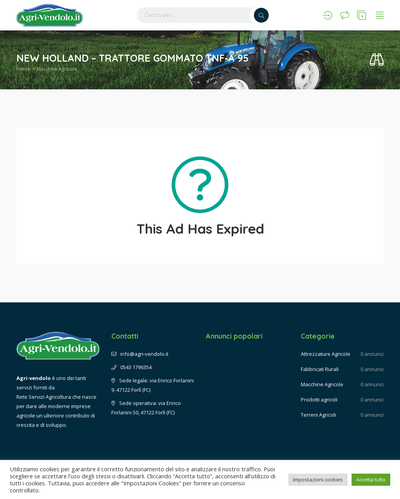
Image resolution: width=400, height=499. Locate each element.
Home (23, 69)
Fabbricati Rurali (320, 369)
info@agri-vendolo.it (139, 353)
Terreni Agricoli (318, 414)
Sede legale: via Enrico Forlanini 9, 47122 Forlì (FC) (152, 385)
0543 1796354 (131, 367)
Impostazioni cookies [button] (318, 479)
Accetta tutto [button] (371, 479)
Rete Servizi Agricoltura (43, 396)
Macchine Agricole (57, 69)
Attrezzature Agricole (325, 353)
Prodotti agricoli (319, 399)
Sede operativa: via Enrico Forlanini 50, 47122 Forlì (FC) (146, 408)
